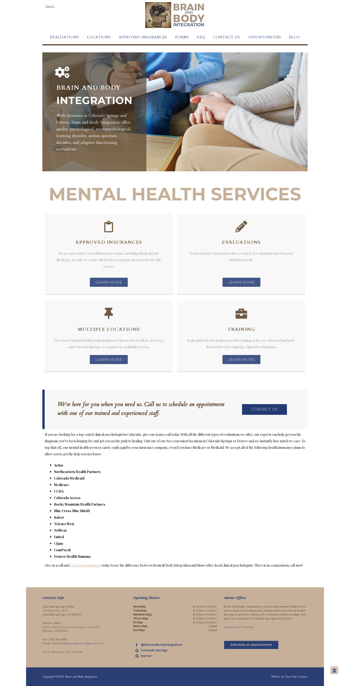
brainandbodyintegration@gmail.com (78, 643)
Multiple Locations (108, 329)
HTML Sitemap (52, 652)
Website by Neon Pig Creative (289, 677)
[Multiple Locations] (108, 313)
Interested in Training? (239, 627)
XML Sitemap (73, 652)
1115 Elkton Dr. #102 (55, 610)
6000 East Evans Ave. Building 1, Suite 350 (71, 627)
